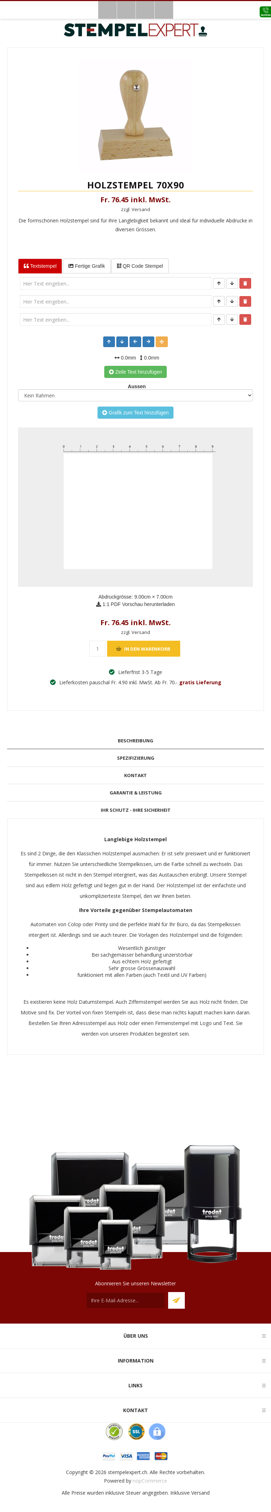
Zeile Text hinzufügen (135, 372)
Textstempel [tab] (40, 266)
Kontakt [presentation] (135, 775)
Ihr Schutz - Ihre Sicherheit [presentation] (136, 810)
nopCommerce (150, 1480)
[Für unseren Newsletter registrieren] (126, 1300)
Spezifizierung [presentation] (135, 758)
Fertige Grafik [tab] (86, 266)
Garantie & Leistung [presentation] (136, 792)
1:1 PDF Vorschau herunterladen (135, 604)
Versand (200, 1492)
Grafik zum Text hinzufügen (135, 412)
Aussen (135, 386)
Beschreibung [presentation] (135, 740)
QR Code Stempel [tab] (140, 266)
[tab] (135, 740)
